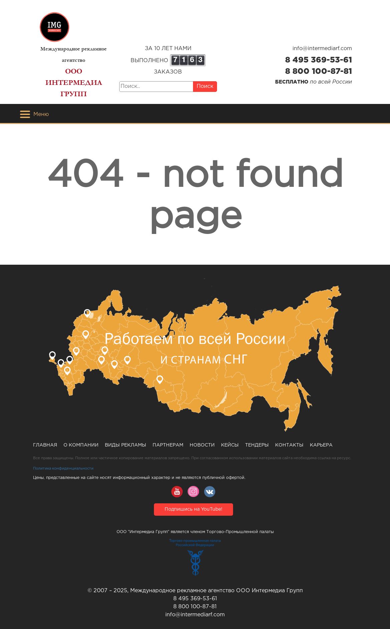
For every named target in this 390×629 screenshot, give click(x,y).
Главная (45, 445)
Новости (202, 445)
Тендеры (257, 445)
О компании (81, 445)
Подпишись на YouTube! (193, 509)
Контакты (289, 445)
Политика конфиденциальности (63, 468)
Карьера (321, 445)
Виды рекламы (125, 445)
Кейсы (230, 445)
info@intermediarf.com (322, 48)
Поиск (205, 86)
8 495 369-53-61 (318, 60)
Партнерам (168, 445)
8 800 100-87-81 (318, 71)
